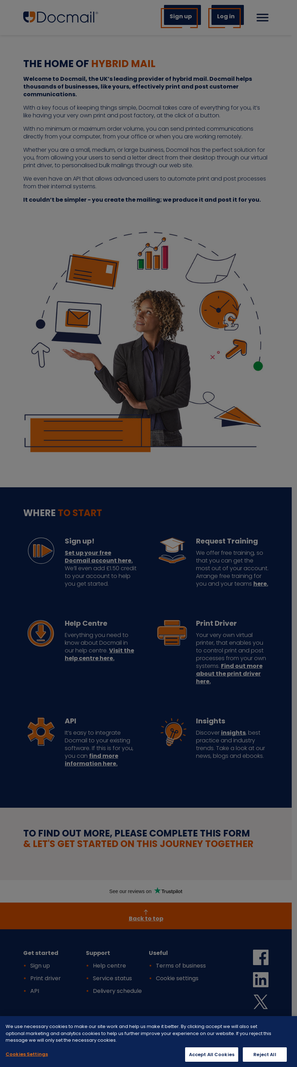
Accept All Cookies (211, 1058)
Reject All (264, 1058)
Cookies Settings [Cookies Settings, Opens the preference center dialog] (27, 1057)
